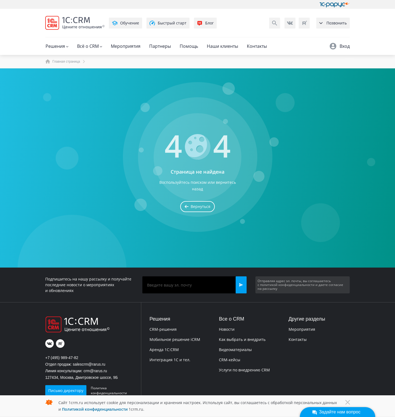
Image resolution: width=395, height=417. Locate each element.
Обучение (125, 23)
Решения (57, 46)
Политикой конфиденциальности (95, 409)
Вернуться (197, 206)
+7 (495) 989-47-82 (61, 357)
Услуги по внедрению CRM (244, 369)
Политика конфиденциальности (109, 390)
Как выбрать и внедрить (242, 339)
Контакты (257, 46)
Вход (340, 46)
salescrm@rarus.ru (89, 364)
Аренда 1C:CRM (164, 349)
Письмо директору (65, 390)
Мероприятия (125, 46)
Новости (227, 329)
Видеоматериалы (235, 349)
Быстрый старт (168, 23)
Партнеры (160, 46)
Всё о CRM (89, 46)
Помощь (189, 46)
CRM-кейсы (229, 359)
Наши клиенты (222, 46)
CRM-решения (163, 329)
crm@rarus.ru (95, 371)
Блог (205, 23)
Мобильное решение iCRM (174, 339)
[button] (241, 284)
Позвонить (333, 23)
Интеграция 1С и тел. (169, 359)
